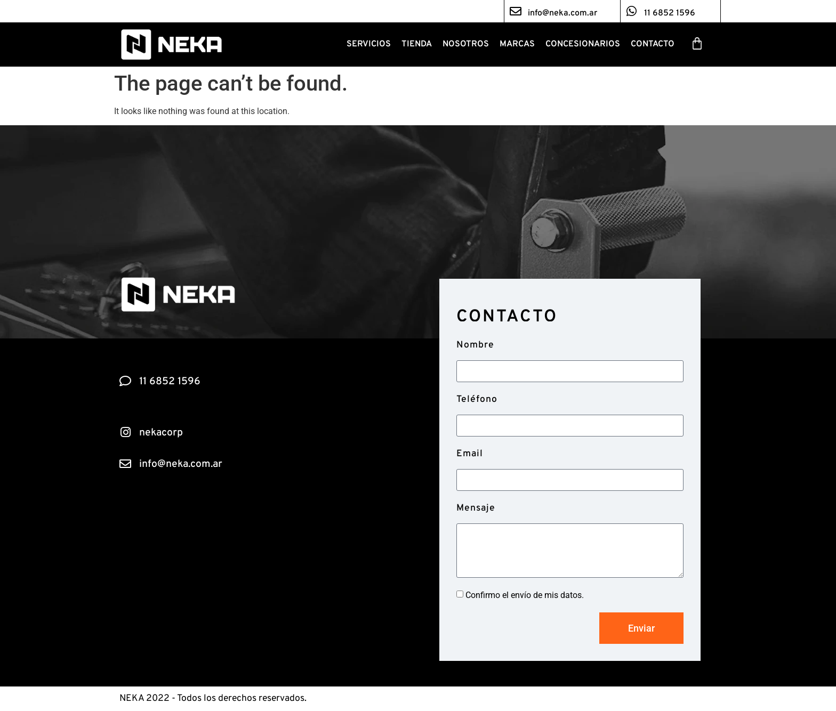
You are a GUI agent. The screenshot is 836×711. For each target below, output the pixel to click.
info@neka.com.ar (562, 13)
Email (469, 454)
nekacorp (161, 432)
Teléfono (476, 399)
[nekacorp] (125, 432)
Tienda (416, 44)
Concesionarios (582, 44)
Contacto (652, 44)
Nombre (475, 345)
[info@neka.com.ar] (515, 11)
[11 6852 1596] (632, 11)
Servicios (369, 44)
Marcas (517, 44)
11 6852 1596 (669, 13)
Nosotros (466, 44)
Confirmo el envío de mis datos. (524, 595)
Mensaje (475, 508)
